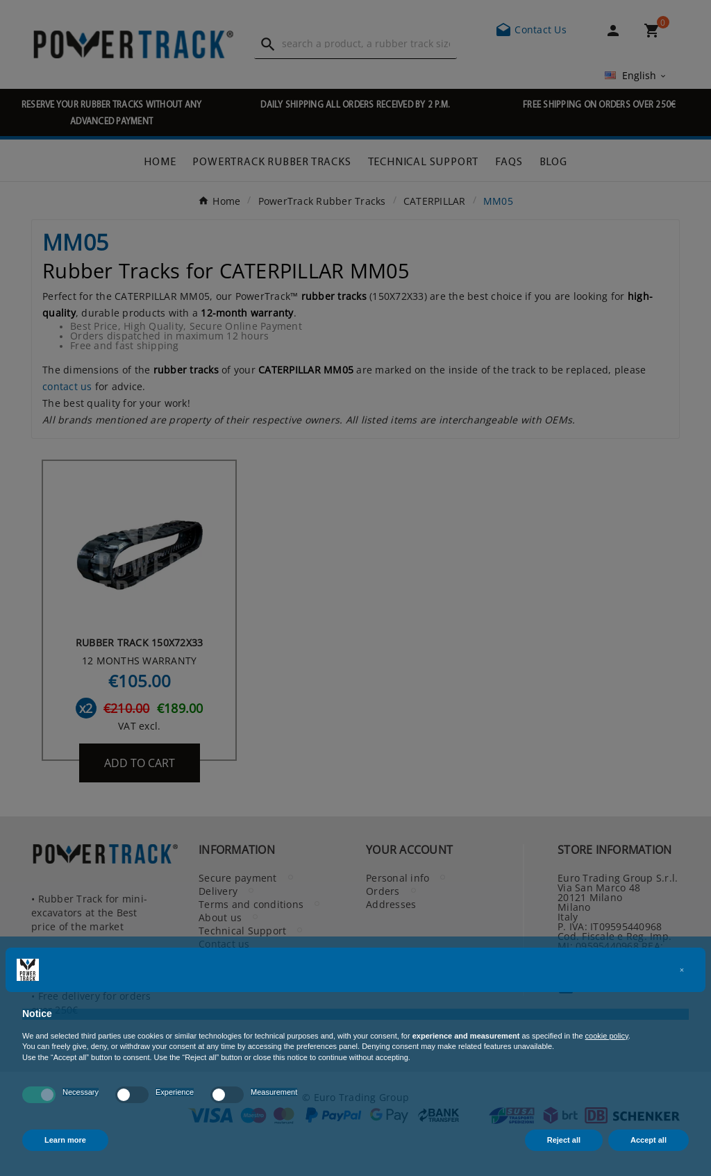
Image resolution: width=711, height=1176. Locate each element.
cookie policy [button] (606, 1036)
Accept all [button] (648, 1140)
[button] (682, 970)
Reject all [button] (563, 1140)
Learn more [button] (65, 1140)
